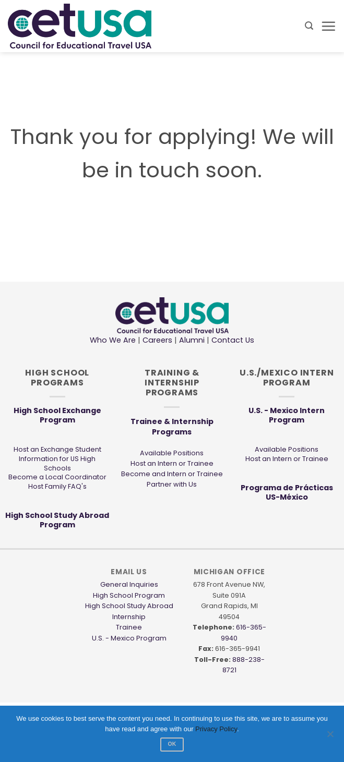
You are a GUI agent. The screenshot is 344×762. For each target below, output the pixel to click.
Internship (129, 616)
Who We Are (113, 340)
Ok (172, 744)
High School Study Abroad (129, 605)
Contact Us (231, 340)
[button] (309, 26)
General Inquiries (129, 584)
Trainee (129, 627)
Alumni (192, 340)
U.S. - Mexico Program (129, 638)
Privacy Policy (216, 729)
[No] (330, 737)
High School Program (129, 595)
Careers (157, 340)
